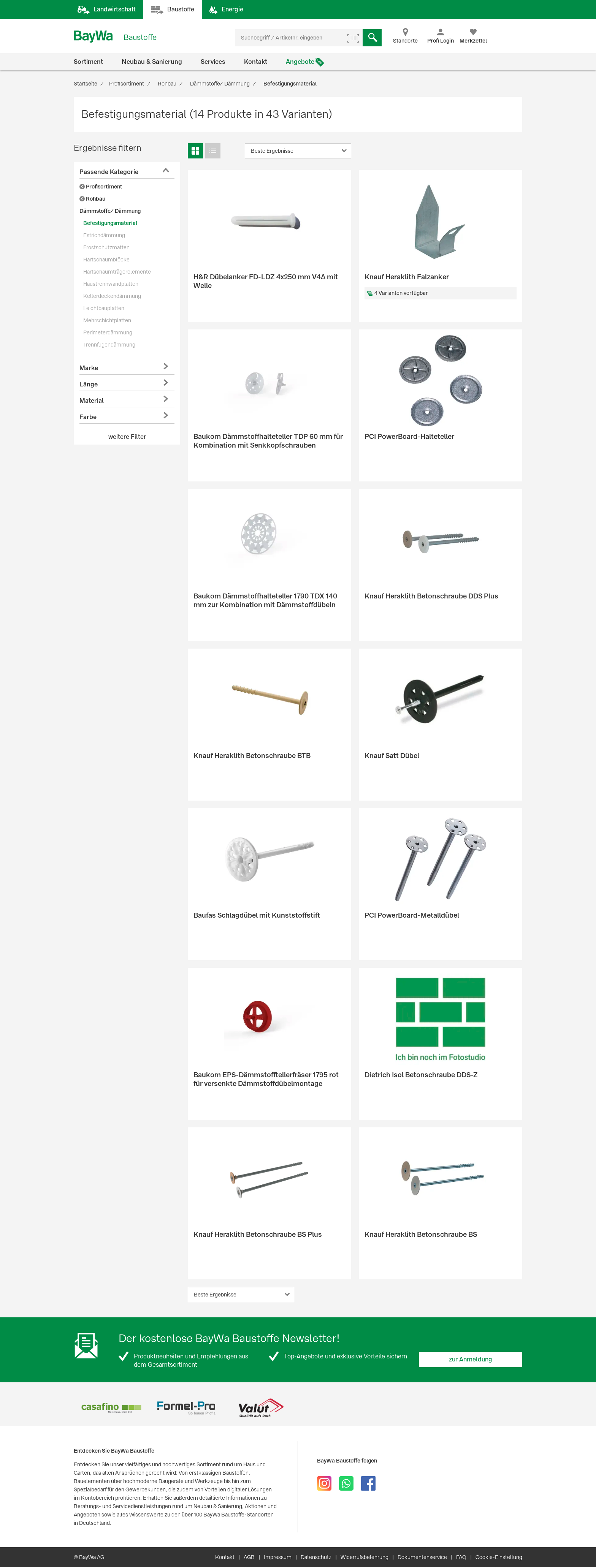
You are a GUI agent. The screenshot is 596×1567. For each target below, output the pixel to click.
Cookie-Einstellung (499, 1557)
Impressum (278, 1557)
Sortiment (88, 62)
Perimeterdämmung (107, 332)
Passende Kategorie (108, 172)
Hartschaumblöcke (106, 259)
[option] (111, 1408)
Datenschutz (316, 1557)
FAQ (461, 1557)
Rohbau (92, 198)
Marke (88, 368)
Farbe (88, 417)
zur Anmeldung (470, 1359)
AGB (249, 1557)
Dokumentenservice (422, 1557)
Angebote (300, 61)
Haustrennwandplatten (110, 283)
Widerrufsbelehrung (364, 1557)
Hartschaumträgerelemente (117, 271)
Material (91, 401)
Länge (88, 384)
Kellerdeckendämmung (112, 296)
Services (213, 62)
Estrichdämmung (104, 235)
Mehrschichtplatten (107, 320)
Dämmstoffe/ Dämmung (110, 210)
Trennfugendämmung (109, 344)
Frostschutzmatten (106, 247)
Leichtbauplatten (103, 308)
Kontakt (255, 62)
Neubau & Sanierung (152, 62)
